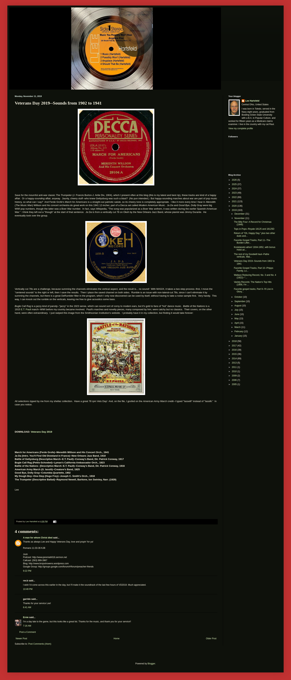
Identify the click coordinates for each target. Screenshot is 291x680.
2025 (234, 184)
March (237, 327)
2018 (234, 341)
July (236, 310)
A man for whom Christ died (37, 537)
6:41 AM (27, 607)
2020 (234, 206)
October (238, 297)
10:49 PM (27, 589)
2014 (234, 358)
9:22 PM (27, 571)
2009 (234, 375)
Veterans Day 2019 (41, 431)
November (239, 218)
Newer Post (21, 638)
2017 (234, 345)
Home (117, 638)
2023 (234, 193)
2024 (234, 188)
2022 (234, 197)
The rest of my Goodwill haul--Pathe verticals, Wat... (251, 255)
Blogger (151, 663)
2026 (234, 180)
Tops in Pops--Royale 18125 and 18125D (254, 229)
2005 (234, 384)
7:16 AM (27, 626)
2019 (234, 210)
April (236, 323)
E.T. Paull (26, 309)
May (236, 318)
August (238, 305)
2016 (234, 350)
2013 (234, 362)
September (240, 301)
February (239, 331)
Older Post (211, 638)
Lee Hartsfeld (252, 101)
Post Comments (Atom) (39, 644)
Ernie (26, 617)
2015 (234, 354)
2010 (234, 371)
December (239, 214)
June (237, 314)
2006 (234, 380)
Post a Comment (27, 632)
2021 (234, 201)
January (238, 336)
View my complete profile (240, 128)
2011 (234, 367)
